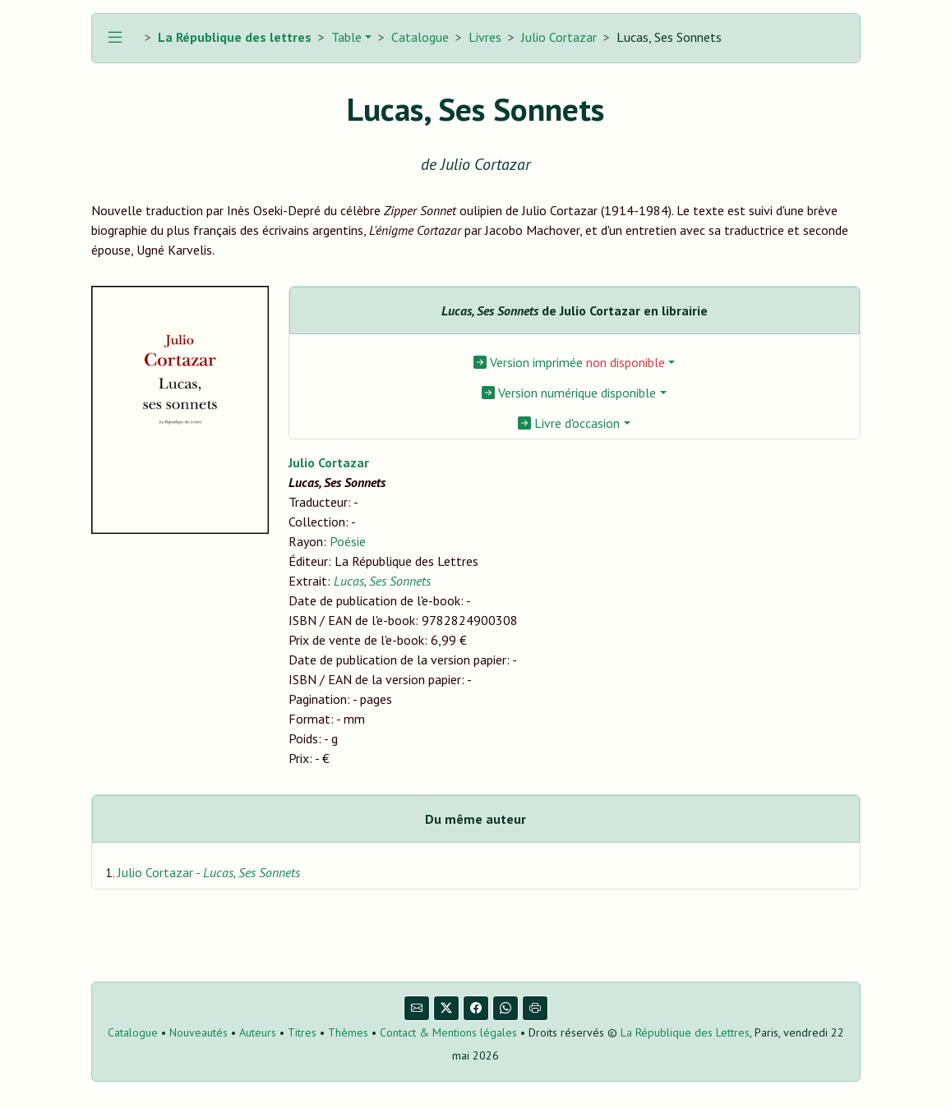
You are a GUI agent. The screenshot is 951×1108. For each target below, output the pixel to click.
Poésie (348, 541)
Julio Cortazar (559, 37)
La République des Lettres (685, 1032)
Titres (302, 1032)
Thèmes (348, 1032)
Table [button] (344, 37)
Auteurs (257, 1032)
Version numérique (569, 392)
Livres (485, 37)
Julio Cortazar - (209, 872)
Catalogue (420, 37)
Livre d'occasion (569, 423)
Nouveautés (198, 1032)
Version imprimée (569, 362)
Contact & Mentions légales (448, 1032)
